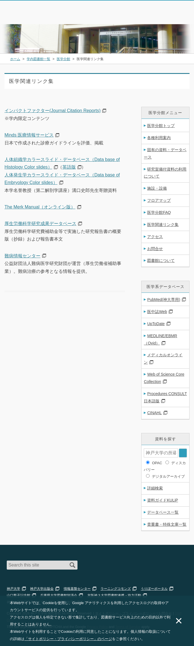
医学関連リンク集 (163, 224)
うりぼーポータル (154, 589)
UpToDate (156, 323)
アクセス (155, 236)
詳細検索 (155, 488)
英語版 (69, 167)
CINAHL (154, 413)
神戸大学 (13, 589)
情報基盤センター (77, 589)
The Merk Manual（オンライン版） (40, 207)
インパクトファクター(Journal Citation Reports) (52, 110)
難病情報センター (22, 255)
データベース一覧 (163, 512)
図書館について (161, 260)
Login (170, 15)
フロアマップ (159, 200)
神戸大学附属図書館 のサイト (29, 17)
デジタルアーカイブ (168, 476)
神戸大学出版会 (42, 589)
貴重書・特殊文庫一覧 (166, 524)
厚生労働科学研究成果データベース (40, 223)
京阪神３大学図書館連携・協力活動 (114, 595)
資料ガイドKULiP (162, 500)
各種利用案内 (159, 137)
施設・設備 (157, 188)
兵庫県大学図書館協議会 (58, 595)
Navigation (185, 15)
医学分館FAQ (159, 212)
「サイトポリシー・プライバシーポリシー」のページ (68, 639)
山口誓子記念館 (18, 595)
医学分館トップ (161, 125)
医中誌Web (157, 311)
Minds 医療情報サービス (29, 135)
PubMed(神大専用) (163, 299)
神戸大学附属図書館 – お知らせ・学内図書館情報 (37, 9)
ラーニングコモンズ (116, 589)
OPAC (157, 463)
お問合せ (155, 248)
